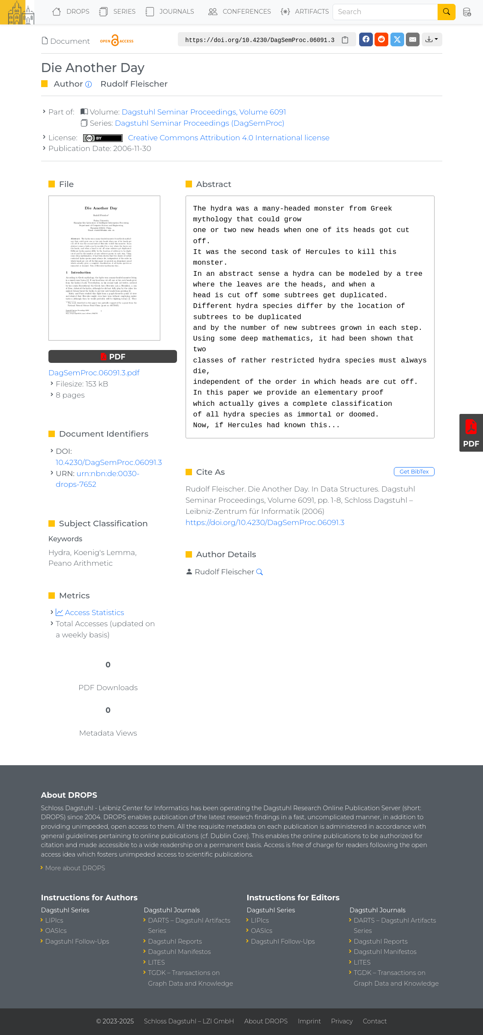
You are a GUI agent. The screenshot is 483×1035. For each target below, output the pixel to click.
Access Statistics (90, 612)
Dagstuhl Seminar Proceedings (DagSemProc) (200, 122)
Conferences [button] (238, 12)
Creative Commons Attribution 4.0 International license (206, 137)
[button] (467, 12)
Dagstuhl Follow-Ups (77, 941)
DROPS (68, 12)
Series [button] (115, 12)
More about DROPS (75, 868)
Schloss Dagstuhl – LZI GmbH (189, 1021)
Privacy (342, 1021)
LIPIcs (54, 920)
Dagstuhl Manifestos (179, 952)
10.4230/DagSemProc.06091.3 (109, 462)
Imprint (309, 1021)
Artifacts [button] (303, 12)
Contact (375, 1021)
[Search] (385, 12)
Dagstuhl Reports (175, 941)
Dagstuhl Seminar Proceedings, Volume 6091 (204, 111)
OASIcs (56, 931)
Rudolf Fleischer (134, 83)
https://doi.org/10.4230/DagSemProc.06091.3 (265, 522)
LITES (156, 962)
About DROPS (266, 1021)
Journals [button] (168, 12)
